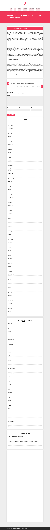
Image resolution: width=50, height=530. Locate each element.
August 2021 (10, 245)
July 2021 (9, 247)
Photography (10, 389)
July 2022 (9, 216)
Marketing (10, 381)
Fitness (9, 352)
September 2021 (11, 242)
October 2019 (10, 303)
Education (9, 342)
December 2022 (10, 202)
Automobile (10, 326)
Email (20, 107)
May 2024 (9, 157)
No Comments (26, 28)
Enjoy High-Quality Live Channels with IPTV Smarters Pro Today (18, 444)
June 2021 (9, 250)
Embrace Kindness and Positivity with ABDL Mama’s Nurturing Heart (19, 446)
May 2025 (9, 136)
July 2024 (9, 152)
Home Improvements (11, 368)
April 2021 (9, 255)
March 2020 (10, 290)
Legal (9, 379)
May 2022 (9, 221)
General (19, 8)
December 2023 (10, 170)
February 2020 (10, 292)
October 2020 (10, 271)
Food (9, 355)
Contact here (37, 8)
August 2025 (10, 133)
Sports (9, 408)
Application (10, 323)
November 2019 (10, 300)
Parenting (9, 384)
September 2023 (11, 178)
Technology (10, 411)
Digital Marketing (11, 339)
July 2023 (9, 184)
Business (9, 334)
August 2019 (10, 308)
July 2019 (9, 311)
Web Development (11, 421)
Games (9, 357)
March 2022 (10, 226)
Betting (9, 331)
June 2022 (9, 218)
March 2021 (10, 258)
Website (32, 107)
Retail (9, 395)
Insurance (9, 371)
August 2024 (10, 149)
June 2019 (9, 314)
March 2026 (10, 123)
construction (10, 336)
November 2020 (10, 269)
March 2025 (10, 141)
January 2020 (10, 295)
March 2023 (10, 194)
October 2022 (10, 208)
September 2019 (11, 306)
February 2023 (10, 197)
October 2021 (10, 239)
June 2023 (9, 186)
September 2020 (11, 274)
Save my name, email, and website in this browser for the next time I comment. (22, 112)
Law (9, 376)
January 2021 (10, 263)
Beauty (9, 328)
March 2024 (10, 162)
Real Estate (10, 392)
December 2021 (10, 234)
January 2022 (10, 231)
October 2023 (10, 176)
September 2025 (11, 131)
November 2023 (10, 173)
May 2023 (9, 189)
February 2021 (10, 261)
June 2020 (9, 282)
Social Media (25, 8)
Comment (9, 95)
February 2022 (10, 229)
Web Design (10, 418)
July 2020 (9, 279)
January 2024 (10, 168)
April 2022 (9, 223)
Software (9, 405)
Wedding (9, 426)
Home (11, 8)
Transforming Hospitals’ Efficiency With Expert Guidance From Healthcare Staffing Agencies (23, 441)
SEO (9, 397)
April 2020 (9, 287)
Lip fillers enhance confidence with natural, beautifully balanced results (19, 439)
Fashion (9, 347)
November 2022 (10, 205)
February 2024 (10, 165)
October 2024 (10, 147)
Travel (9, 413)
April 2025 (9, 139)
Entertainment (31, 8)
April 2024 (9, 160)
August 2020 (10, 276)
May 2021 (9, 253)
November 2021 (10, 237)
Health (9, 363)
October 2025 (10, 128)
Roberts (10, 28)
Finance (15, 8)
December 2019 (10, 298)
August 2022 (10, 213)
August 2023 (10, 181)
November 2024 (10, 144)
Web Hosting (10, 424)
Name (8, 107)
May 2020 (9, 284)
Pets (9, 387)
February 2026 (10, 125)
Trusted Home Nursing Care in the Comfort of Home (16, 436)
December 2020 (10, 266)
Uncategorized (10, 416)
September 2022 (11, 210)
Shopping (9, 400)
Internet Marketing (11, 373)
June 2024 (9, 155)
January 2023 (10, 200)
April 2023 (9, 192)
